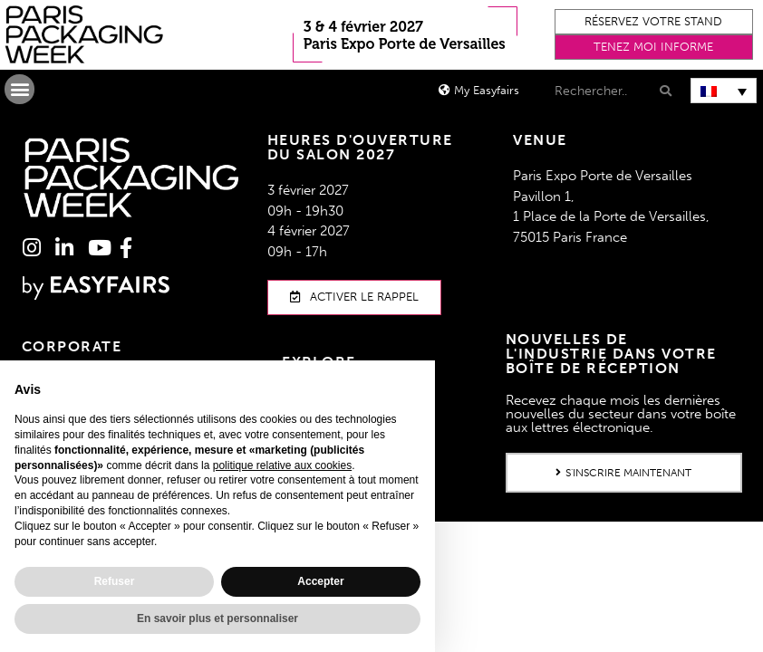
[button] (654, 21)
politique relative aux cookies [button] (282, 465)
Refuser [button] (114, 581)
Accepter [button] (320, 581)
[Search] (664, 91)
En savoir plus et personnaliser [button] (217, 618)
